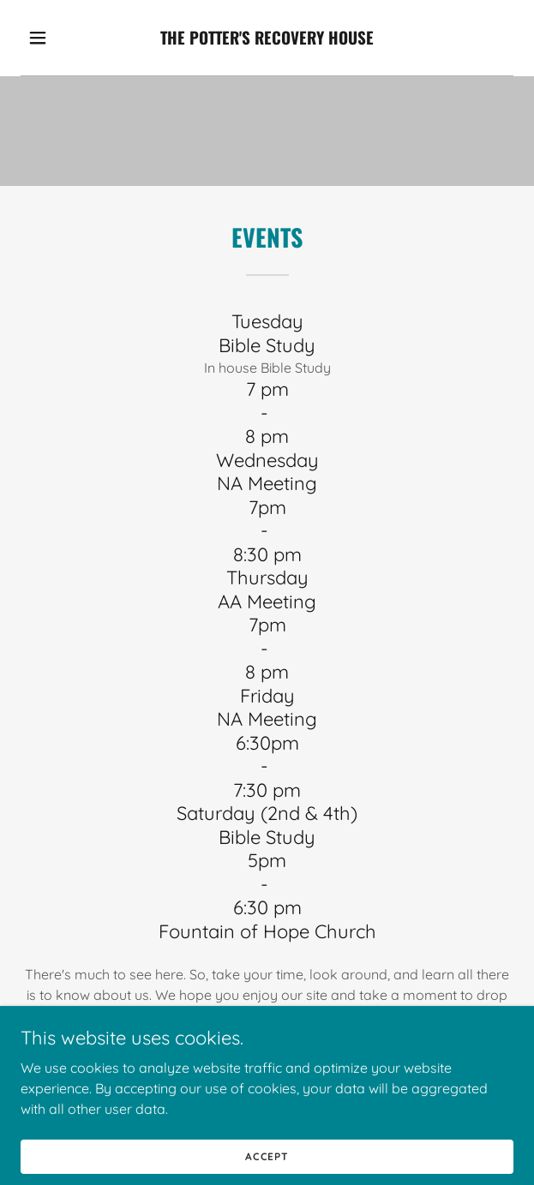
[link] (267, 37)
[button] (54, 38)
